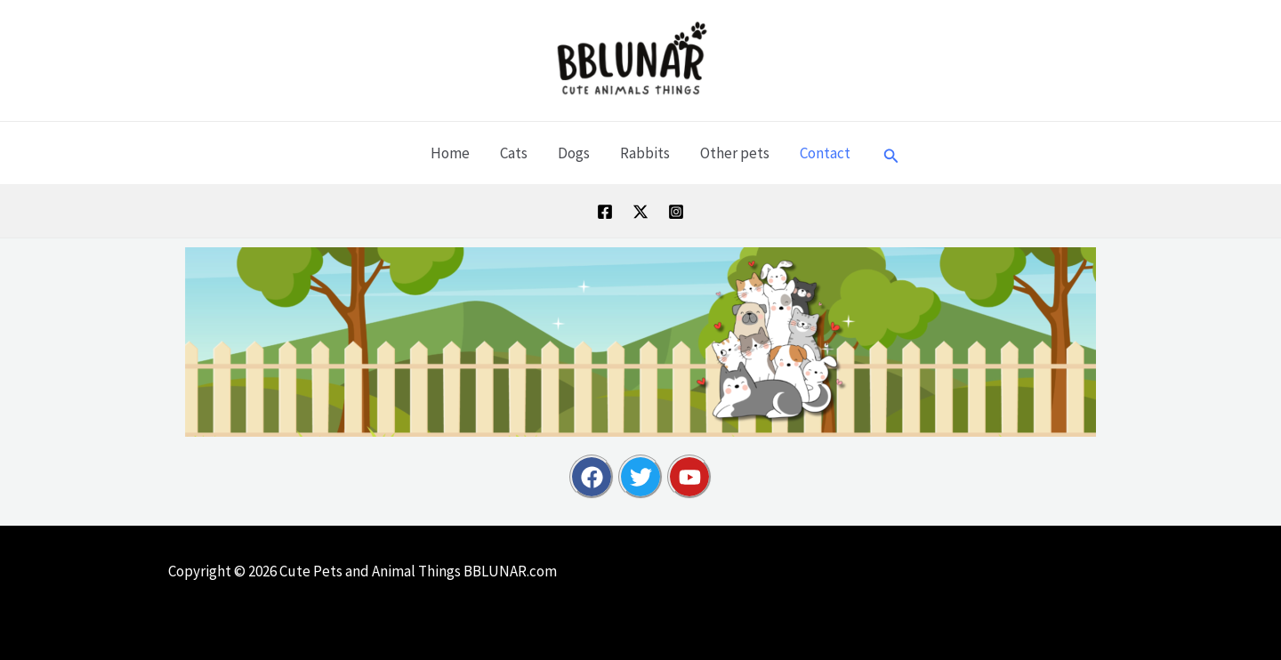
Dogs (574, 153)
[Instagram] (676, 212)
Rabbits (645, 153)
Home (450, 153)
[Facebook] (605, 212)
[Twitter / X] (640, 212)
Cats (514, 153)
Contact (825, 153)
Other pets (734, 153)
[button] (891, 153)
